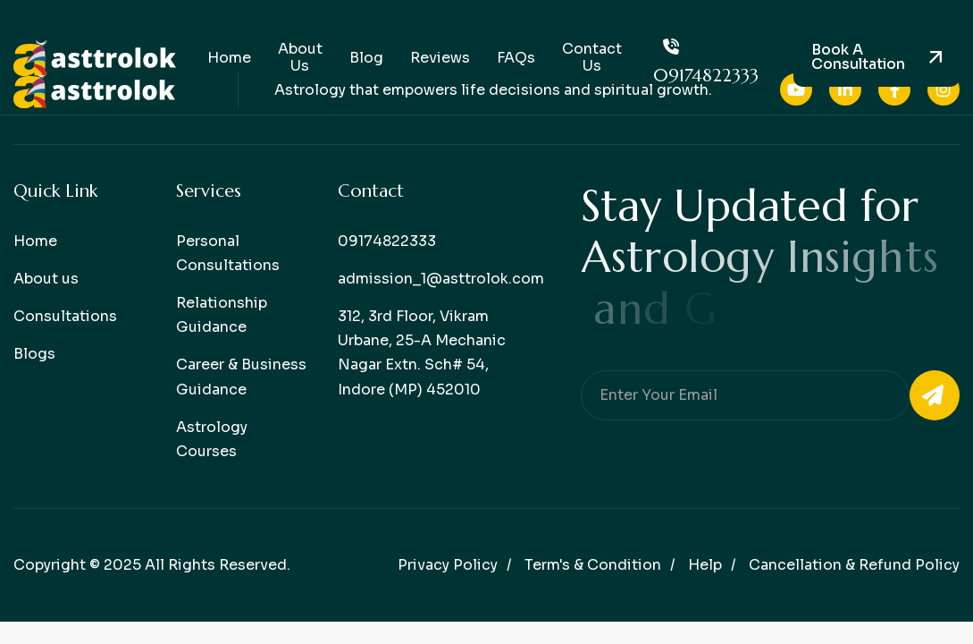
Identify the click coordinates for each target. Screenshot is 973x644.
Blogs (34, 353)
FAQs (516, 57)
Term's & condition (592, 564)
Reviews (440, 57)
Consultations (65, 316)
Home (229, 57)
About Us (300, 57)
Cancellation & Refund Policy (854, 564)
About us (46, 278)
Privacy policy (448, 564)
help (705, 564)
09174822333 (706, 58)
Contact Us (592, 57)
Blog (366, 57)
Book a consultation (858, 56)
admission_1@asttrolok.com (441, 278)
